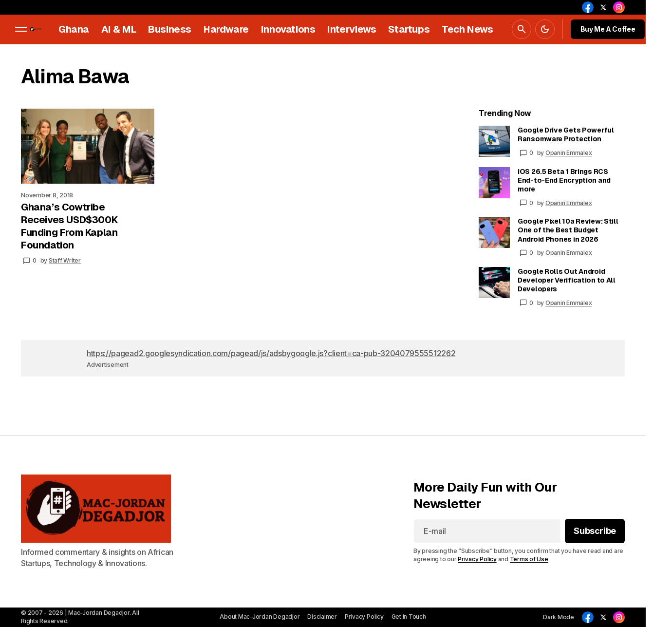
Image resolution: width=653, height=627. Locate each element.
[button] (21, 29)
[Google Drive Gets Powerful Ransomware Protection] (494, 141)
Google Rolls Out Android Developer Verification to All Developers (567, 280)
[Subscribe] (595, 531)
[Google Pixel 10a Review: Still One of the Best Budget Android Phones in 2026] (494, 232)
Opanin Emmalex (568, 152)
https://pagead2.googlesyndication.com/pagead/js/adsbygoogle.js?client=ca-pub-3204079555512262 (271, 353)
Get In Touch (409, 616)
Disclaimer (322, 616)
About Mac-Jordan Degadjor (259, 616)
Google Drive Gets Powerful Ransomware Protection (566, 134)
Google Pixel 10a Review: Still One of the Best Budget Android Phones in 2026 (568, 230)
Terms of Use (529, 559)
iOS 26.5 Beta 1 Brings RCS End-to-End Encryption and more (564, 180)
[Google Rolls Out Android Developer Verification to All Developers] (494, 282)
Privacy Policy (477, 559)
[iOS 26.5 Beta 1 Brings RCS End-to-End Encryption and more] (494, 182)
